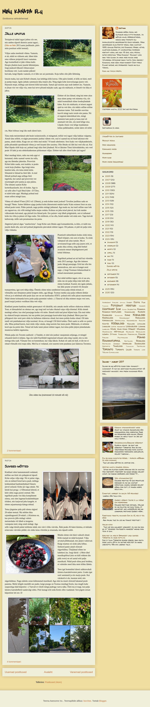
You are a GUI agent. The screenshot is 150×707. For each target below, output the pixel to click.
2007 (108, 180)
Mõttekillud (119, 331)
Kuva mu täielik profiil (112, 71)
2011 (107, 193)
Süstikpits (106, 346)
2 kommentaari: (14, 450)
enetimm (122, 28)
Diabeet (129, 302)
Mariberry (107, 153)
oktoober (111, 277)
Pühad (141, 337)
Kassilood (107, 315)
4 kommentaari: (14, 662)
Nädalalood (140, 332)
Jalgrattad (131, 309)
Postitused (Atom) (53, 682)
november (111, 281)
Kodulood (139, 315)
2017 (107, 214)
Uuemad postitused (16, 672)
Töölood (105, 352)
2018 (107, 218)
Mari (113, 329)
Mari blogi (106, 157)
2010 (107, 190)
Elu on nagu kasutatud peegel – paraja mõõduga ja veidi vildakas (123, 459)
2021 (107, 228)
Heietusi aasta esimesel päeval (115, 467)
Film (143, 302)
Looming (141, 326)
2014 (107, 204)
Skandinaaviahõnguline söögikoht (129, 442)
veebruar (111, 245)
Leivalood (141, 323)
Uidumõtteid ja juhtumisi (112, 136)
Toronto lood (139, 350)
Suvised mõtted (16, 466)
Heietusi (131, 305)
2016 (107, 211)
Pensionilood (132, 334)
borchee (87, 701)
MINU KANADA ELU (22, 12)
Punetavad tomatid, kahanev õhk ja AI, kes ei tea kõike (123, 516)
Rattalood (128, 341)
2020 (108, 225)
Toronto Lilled (123, 349)
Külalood (131, 323)
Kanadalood (130, 312)
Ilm (118, 309)
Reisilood (140, 340)
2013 (107, 200)
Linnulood (106, 326)
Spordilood (127, 343)
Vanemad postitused (81, 672)
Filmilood (105, 306)
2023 (107, 235)
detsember (112, 284)
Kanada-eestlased (111, 311)
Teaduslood (130, 346)
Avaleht (48, 672)
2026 (108, 292)
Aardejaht (106, 302)
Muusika (141, 329)
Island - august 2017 (113, 361)
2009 (108, 186)
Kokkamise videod (109, 149)
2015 (107, 207)
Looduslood (131, 326)
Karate (141, 311)
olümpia (105, 334)
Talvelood (118, 346)
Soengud (117, 344)
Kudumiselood (132, 320)
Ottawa (113, 334)
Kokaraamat (125, 318)
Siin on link (11, 45)
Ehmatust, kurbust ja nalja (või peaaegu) (120, 493)
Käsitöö (105, 323)
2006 (108, 176)
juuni (109, 259)
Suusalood (140, 343)
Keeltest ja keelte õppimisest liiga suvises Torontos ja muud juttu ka (120, 536)
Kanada (141, 309)
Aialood (115, 302)
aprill (110, 252)
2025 (107, 289)
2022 (107, 232)
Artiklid (122, 302)
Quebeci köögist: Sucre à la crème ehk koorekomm (129, 501)
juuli (109, 263)
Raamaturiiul (111, 341)
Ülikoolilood (114, 352)
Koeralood (107, 317)
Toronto (107, 349)
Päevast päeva (108, 140)
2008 (108, 183)
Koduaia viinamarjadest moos (127, 427)
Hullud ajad (107, 524)
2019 (107, 221)
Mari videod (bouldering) (112, 162)
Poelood (105, 338)
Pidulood (141, 334)
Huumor (142, 306)
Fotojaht (117, 305)
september (112, 274)
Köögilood (117, 323)
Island (124, 309)
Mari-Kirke (122, 329)
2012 (107, 197)
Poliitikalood (123, 338)
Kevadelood (119, 315)
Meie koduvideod (108, 145)
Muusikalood (107, 332)
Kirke (127, 315)
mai (109, 256)
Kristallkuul (120, 320)
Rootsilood (106, 344)
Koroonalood (107, 320)
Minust (131, 329)
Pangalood (122, 334)
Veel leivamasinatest (124, 478)
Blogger (102, 701)
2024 (107, 239)
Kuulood (142, 320)
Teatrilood (141, 346)
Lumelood (106, 329)
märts (110, 249)
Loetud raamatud (118, 326)
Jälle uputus (15, 33)
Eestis (137, 302)
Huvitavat (108, 309)
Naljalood (130, 332)
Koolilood (140, 317)
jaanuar (111, 242)
